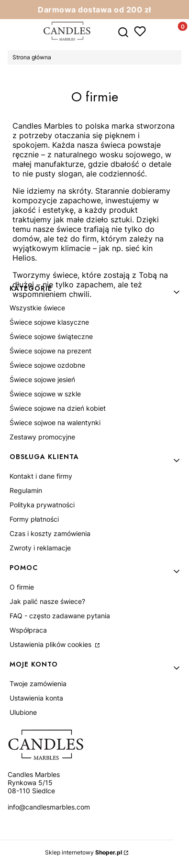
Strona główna (31, 57)
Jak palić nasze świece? (47, 601)
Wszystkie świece (37, 308)
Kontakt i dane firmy (41, 476)
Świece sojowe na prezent (50, 351)
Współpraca (28, 630)
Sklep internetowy (83, 852)
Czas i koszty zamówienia (50, 533)
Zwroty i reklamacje (40, 548)
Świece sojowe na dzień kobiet (58, 408)
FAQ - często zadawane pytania (60, 616)
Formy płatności (34, 519)
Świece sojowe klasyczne (49, 322)
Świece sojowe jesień (42, 379)
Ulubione (23, 712)
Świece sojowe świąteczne (51, 336)
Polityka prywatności (42, 505)
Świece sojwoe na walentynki (55, 422)
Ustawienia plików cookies (51, 644)
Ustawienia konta (36, 698)
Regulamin (26, 490)
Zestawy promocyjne (42, 437)
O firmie (22, 587)
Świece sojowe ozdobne (47, 365)
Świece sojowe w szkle (45, 394)
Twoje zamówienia (38, 683)
